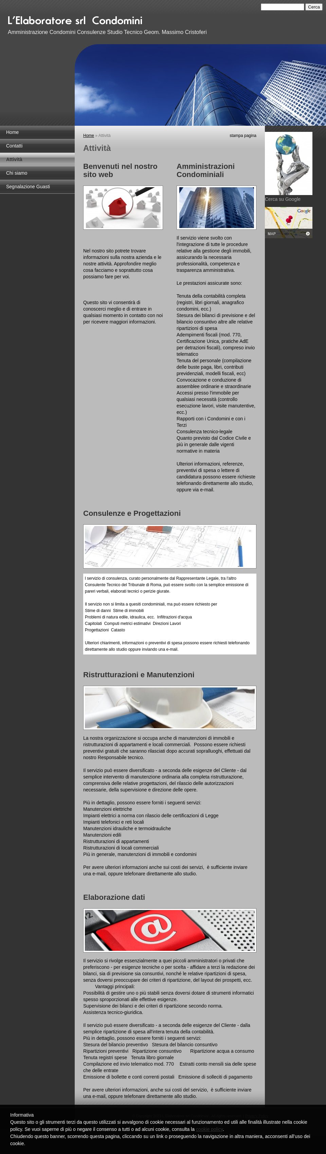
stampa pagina (243, 135)
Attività (14, 159)
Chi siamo (16, 173)
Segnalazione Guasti (28, 186)
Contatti (14, 145)
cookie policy (209, 1129)
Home (12, 132)
